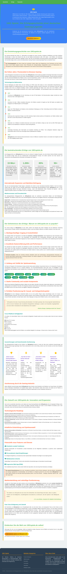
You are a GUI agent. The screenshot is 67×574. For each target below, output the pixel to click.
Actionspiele (26, 563)
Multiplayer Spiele (27, 567)
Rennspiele (26, 561)
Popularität (19, 2)
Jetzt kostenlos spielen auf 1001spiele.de (16, 534)
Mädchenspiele (26, 559)
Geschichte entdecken (33, 38)
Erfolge (12, 2)
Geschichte (5, 2)
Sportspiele (26, 565)
